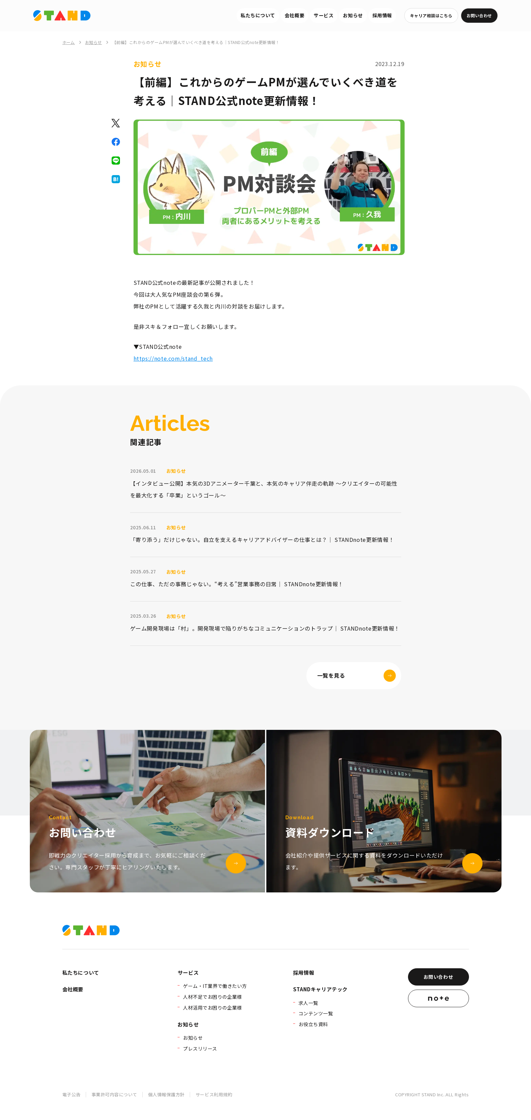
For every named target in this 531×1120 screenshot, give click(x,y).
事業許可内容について (114, 1094)
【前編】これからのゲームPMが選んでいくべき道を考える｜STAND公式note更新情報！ (196, 42)
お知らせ (353, 15)
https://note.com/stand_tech (173, 358)
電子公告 (71, 1094)
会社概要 (294, 15)
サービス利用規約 (214, 1094)
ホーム (68, 42)
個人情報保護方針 (166, 1094)
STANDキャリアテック (320, 989)
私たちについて (258, 15)
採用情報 (382, 15)
